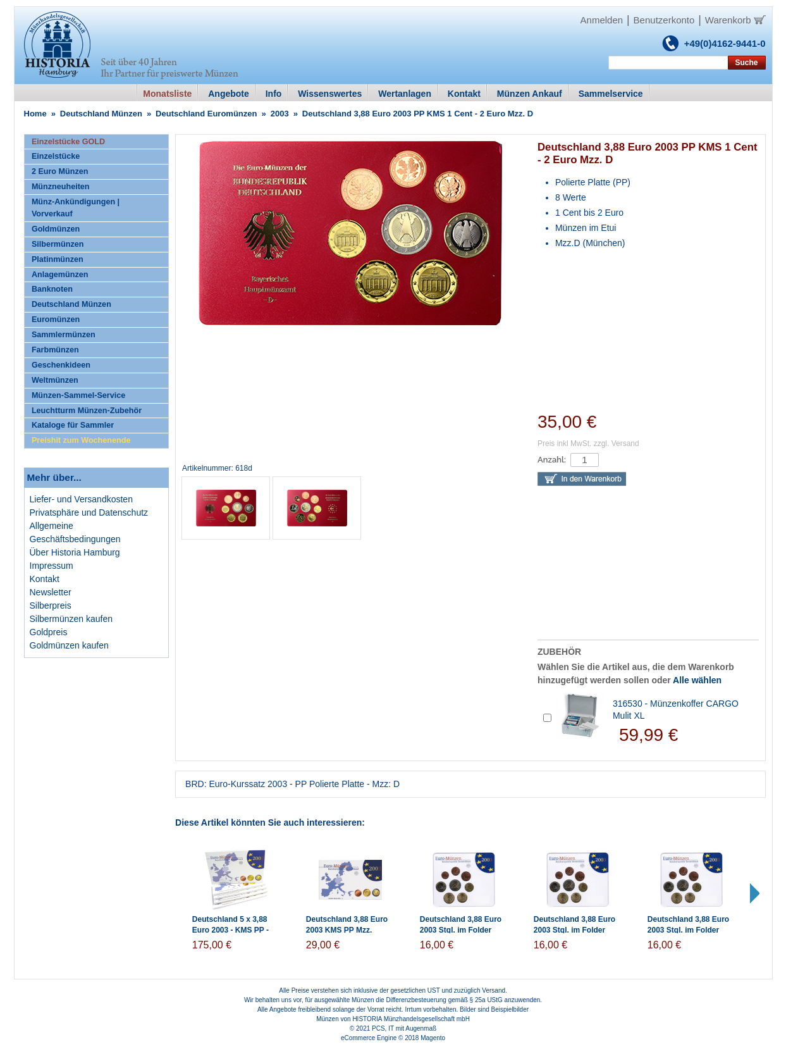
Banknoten (52, 289)
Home (35, 113)
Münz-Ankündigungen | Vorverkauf (76, 207)
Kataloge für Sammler (73, 425)
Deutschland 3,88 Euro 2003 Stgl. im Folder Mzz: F (688, 930)
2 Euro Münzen (60, 171)
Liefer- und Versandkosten (81, 499)
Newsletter (50, 592)
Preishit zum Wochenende (81, 440)
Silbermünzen (58, 244)
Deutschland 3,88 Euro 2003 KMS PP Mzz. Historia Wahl (347, 930)
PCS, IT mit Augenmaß (404, 1028)
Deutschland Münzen (101, 113)
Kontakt (44, 579)
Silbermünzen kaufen (71, 619)
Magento (433, 1037)
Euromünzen (56, 319)
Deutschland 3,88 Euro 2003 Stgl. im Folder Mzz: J (460, 930)
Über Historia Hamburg (75, 552)
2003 (280, 113)
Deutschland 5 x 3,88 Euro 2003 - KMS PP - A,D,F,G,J (230, 930)
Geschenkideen (61, 365)
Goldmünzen (56, 229)
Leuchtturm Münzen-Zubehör (87, 410)
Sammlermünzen (63, 334)
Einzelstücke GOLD (68, 141)
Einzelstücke (56, 156)
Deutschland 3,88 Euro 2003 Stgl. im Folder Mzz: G (574, 930)
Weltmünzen (55, 380)
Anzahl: (551, 459)
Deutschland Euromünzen (206, 113)
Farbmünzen (55, 349)
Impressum (51, 566)
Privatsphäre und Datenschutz (89, 512)
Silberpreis (50, 605)
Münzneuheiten (61, 186)
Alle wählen (697, 680)
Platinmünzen (57, 259)
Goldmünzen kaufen (69, 645)
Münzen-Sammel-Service (78, 395)
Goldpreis (49, 632)
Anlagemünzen (60, 274)
